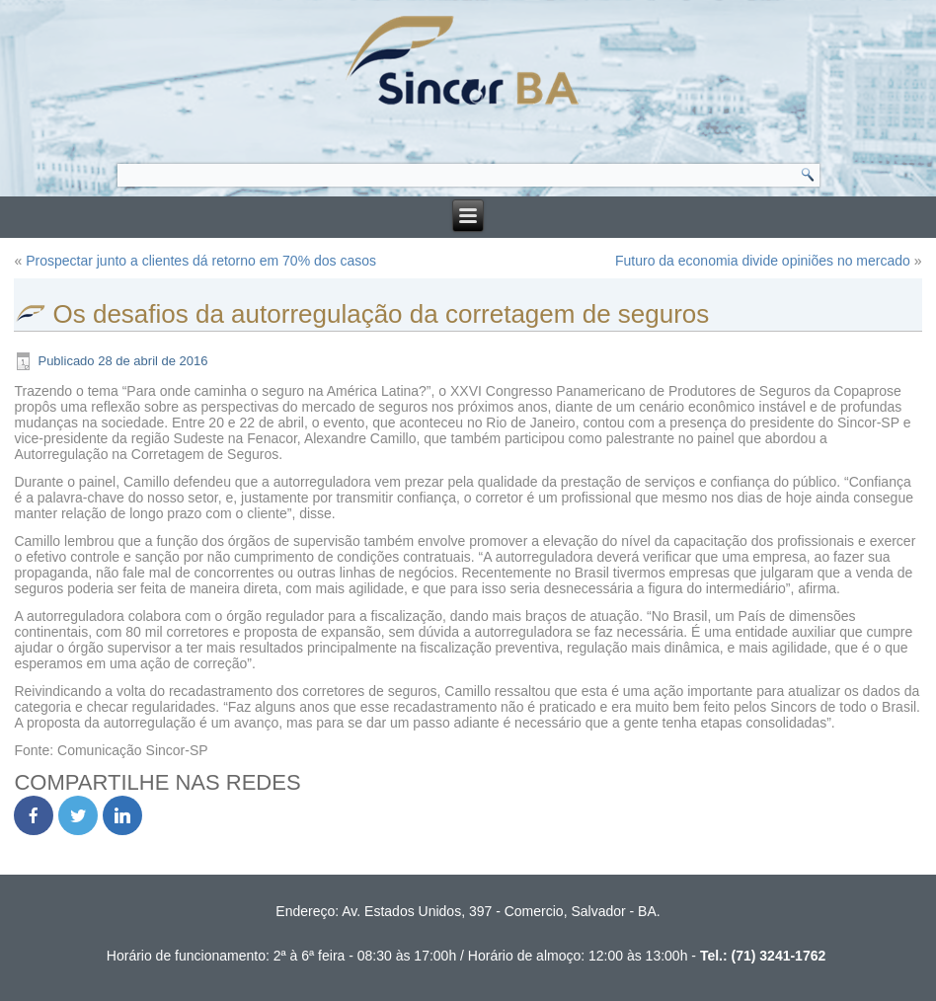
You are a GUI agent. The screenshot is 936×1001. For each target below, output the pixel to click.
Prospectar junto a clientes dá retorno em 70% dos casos (201, 261)
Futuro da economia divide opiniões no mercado (762, 261)
